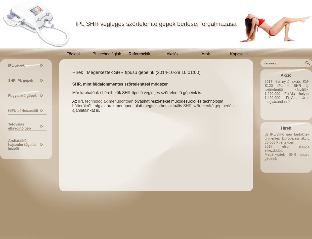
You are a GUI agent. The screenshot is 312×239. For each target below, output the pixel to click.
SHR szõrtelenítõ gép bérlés (208, 106)
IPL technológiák (106, 54)
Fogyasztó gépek (22, 96)
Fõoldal (72, 54)
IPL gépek (16, 65)
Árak (206, 54)
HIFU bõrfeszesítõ (23, 111)
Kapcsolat (239, 54)
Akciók (173, 54)
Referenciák (139, 54)
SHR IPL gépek (20, 80)
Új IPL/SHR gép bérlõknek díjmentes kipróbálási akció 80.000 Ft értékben (287, 138)
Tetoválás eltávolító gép (19, 126)
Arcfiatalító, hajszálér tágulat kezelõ (22, 145)
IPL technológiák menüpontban (105, 101)
